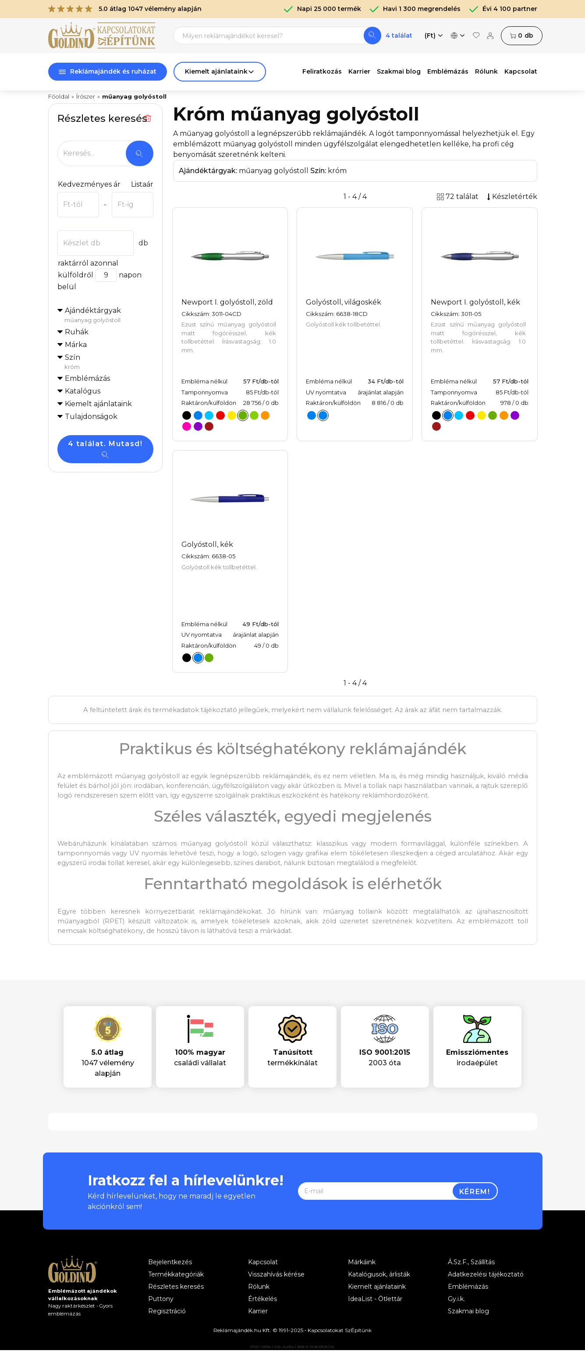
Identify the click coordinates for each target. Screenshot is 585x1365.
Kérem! (474, 1192)
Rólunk (486, 71)
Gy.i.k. (456, 1299)
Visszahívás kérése (276, 1274)
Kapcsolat (520, 71)
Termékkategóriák (176, 1274)
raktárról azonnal (87, 263)
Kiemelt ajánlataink (377, 1287)
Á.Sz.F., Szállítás (471, 1262)
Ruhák (77, 332)
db (521, 35)
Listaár (142, 184)
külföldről (75, 275)
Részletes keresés (176, 1287)
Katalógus (82, 391)
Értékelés (262, 1299)
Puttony (161, 1299)
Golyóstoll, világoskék (343, 302)
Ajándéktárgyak (108, 315)
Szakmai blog (399, 71)
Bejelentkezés (170, 1262)
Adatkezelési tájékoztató (486, 1274)
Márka (76, 344)
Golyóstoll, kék (207, 544)
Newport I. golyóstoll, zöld (227, 302)
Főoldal (58, 96)
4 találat (399, 35)
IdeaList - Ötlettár (375, 1299)
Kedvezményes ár (89, 184)
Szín (108, 362)
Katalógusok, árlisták (379, 1274)
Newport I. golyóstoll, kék (475, 302)
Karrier (359, 71)
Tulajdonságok (91, 416)
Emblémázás (447, 71)
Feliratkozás (322, 71)
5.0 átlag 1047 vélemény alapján (125, 9)
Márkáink (362, 1262)
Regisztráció (167, 1311)
